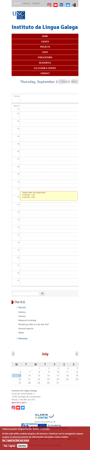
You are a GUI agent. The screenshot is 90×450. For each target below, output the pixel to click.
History (22, 312)
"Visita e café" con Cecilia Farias (33, 192)
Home (45, 36)
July (45, 354)
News (21, 332)
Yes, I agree (9, 448)
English (17, 3)
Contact (45, 73)
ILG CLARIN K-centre (45, 68)
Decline (22, 448)
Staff (45, 52)
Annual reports (25, 328)
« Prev (63, 81)
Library (22, 316)
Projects (45, 47)
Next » (74, 81)
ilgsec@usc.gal (19, 402)
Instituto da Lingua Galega (45, 27)
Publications (45, 57)
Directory (23, 338)
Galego (26, 3)
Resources (45, 62)
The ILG (22, 307)
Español (36, 3)
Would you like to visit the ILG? (33, 324)
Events (45, 41)
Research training (27, 320)
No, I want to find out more (15, 442)
